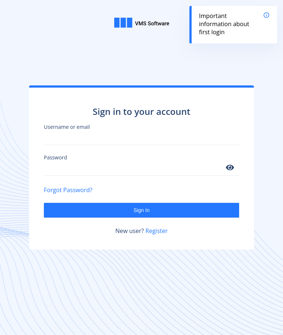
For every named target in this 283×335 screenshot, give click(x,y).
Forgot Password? (68, 190)
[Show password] (230, 168)
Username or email (67, 126)
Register (157, 231)
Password (55, 157)
